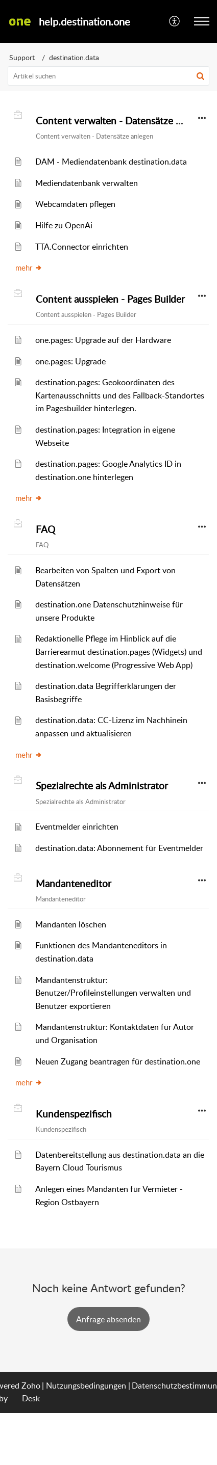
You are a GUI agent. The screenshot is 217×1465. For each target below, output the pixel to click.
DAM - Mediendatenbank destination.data (111, 161)
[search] (108, 76)
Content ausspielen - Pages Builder (110, 299)
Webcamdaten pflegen (75, 203)
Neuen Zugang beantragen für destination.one (117, 1061)
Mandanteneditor (73, 883)
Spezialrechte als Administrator (102, 785)
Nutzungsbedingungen (86, 1385)
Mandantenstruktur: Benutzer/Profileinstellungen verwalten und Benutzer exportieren (113, 992)
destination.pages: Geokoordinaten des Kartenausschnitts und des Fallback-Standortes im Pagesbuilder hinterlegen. (119, 395)
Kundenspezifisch (74, 1114)
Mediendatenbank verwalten (86, 183)
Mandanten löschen (70, 924)
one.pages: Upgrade (70, 361)
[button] (174, 21)
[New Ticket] (108, 1319)
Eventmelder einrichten (76, 826)
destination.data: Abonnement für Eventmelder (119, 848)
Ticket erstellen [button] (108, 1318)
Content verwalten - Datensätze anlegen (122, 120)
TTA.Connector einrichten (81, 246)
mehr (28, 267)
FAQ (45, 529)
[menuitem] (174, 21)
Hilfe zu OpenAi (63, 225)
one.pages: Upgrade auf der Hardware (103, 339)
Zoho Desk (30, 1392)
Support (22, 57)
